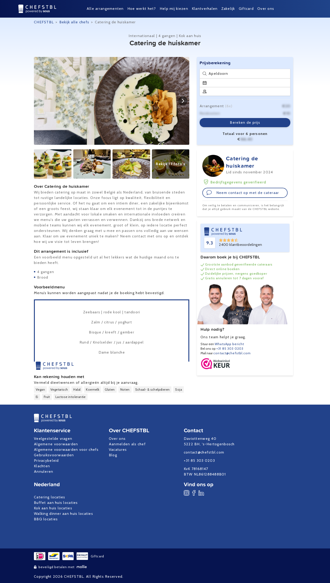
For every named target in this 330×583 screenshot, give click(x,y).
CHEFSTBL (44, 22)
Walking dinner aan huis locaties (63, 513)
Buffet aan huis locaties (56, 502)
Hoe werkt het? (141, 8)
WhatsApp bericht (229, 344)
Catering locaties (49, 497)
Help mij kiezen (174, 8)
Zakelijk (228, 8)
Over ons (265, 8)
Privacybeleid (46, 460)
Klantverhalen (205, 8)
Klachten (42, 466)
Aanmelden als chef (127, 444)
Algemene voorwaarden (56, 444)
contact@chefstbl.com (232, 353)
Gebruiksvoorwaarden (54, 455)
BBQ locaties (46, 519)
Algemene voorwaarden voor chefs (66, 449)
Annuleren (43, 471)
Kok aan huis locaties (53, 508)
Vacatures (118, 449)
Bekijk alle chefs (74, 22)
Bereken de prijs (245, 122)
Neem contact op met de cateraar (242, 192)
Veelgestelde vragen (53, 438)
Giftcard (246, 8)
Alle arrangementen (105, 8)
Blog (113, 455)
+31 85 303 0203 (229, 349)
